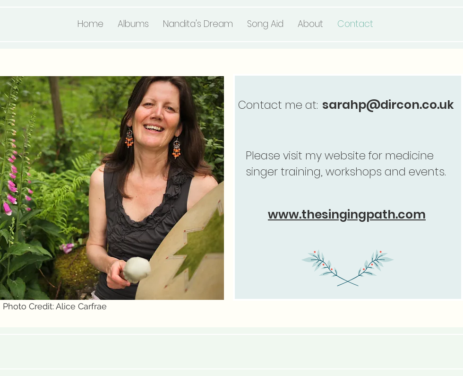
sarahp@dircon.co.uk (388, 104)
